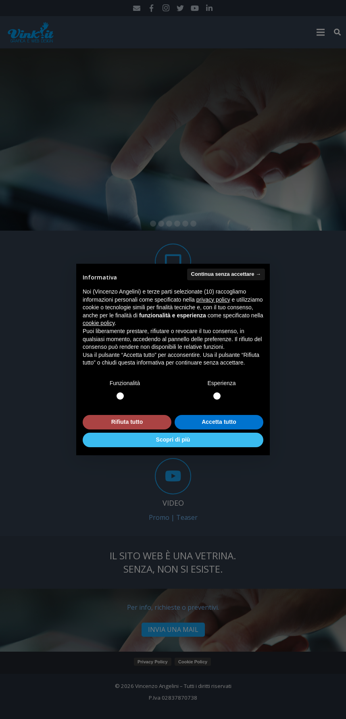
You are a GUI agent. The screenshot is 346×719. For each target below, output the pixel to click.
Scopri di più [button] (173, 439)
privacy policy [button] (213, 299)
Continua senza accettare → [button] (226, 274)
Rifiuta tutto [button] (127, 422)
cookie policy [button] (99, 323)
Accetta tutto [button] (219, 422)
